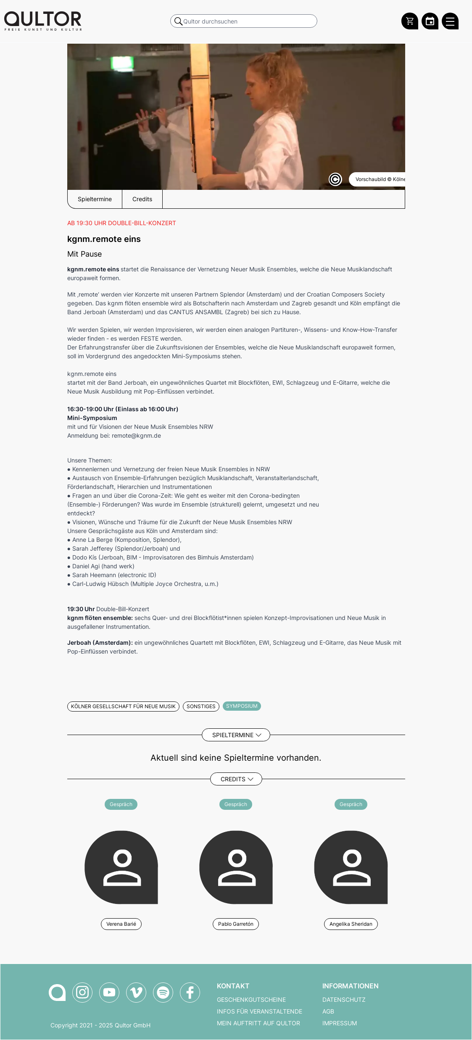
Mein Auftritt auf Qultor (258, 1023)
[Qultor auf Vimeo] (136, 992)
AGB (328, 1011)
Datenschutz (344, 999)
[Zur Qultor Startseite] (43, 21)
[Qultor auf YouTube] (109, 992)
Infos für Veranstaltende (259, 1011)
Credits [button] (142, 199)
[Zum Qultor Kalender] (430, 21)
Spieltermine (232, 734)
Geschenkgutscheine (251, 999)
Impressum (339, 1023)
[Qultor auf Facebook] (190, 992)
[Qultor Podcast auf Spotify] (163, 992)
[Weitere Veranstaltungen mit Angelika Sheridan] (351, 866)
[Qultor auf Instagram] (82, 992)
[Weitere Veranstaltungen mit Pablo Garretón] (236, 866)
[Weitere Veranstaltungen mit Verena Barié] (121, 866)
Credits (233, 779)
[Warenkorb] (409, 21)
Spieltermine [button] (95, 199)
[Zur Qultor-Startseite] (57, 992)
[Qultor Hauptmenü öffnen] (450, 21)
